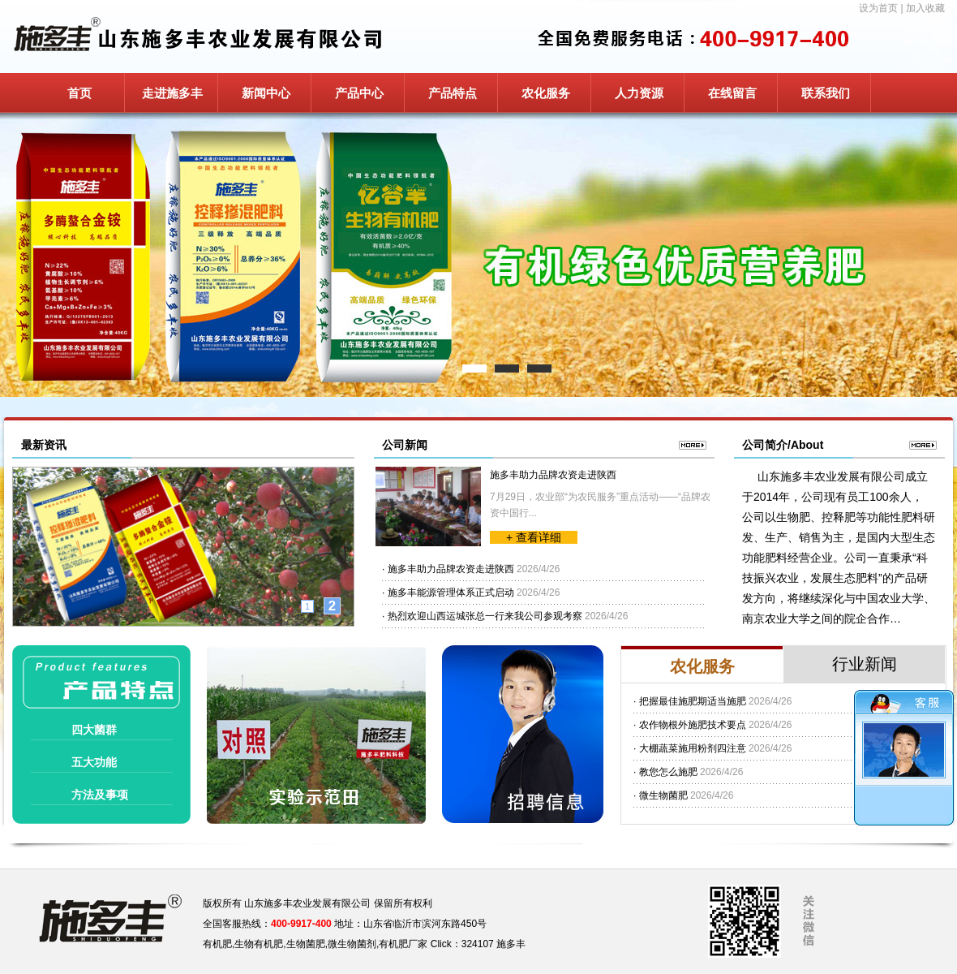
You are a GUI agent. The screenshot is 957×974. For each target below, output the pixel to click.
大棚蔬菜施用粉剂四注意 (692, 748)
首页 (79, 93)
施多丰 (511, 944)
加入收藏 (925, 8)
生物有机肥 (258, 944)
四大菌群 (94, 729)
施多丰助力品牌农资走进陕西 (553, 475)
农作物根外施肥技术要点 (692, 724)
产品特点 (452, 93)
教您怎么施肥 (668, 772)
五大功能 (94, 762)
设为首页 (878, 8)
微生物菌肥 (663, 795)
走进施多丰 (172, 93)
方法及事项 (99, 794)
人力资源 (639, 93)
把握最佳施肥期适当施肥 (692, 701)
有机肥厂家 (403, 944)
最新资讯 (44, 444)
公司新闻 (404, 444)
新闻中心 (266, 93)
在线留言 (732, 93)
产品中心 (359, 93)
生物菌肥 (305, 944)
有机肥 (217, 944)
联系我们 (825, 93)
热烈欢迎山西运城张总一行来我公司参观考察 (485, 616)
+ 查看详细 (533, 537)
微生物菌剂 (352, 944)
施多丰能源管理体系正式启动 (451, 592)
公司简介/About (782, 444)
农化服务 (545, 93)
